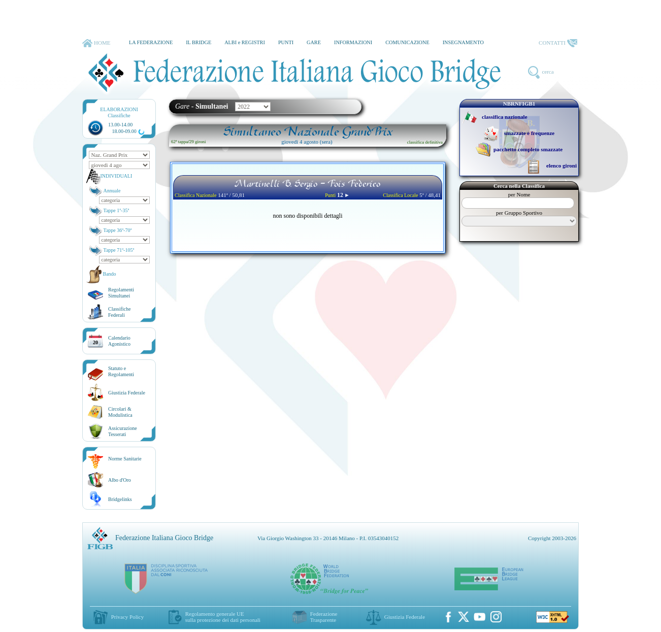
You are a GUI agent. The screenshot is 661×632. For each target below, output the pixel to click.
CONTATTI (558, 43)
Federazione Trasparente (324, 617)
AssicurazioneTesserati (122, 431)
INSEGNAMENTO (463, 42)
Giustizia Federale (126, 392)
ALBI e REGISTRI (244, 42)
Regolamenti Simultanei (121, 292)
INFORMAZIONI (353, 42)
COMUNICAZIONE (407, 42)
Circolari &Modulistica (120, 412)
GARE (314, 42)
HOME (96, 43)
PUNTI (285, 42)
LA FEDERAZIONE (151, 42)
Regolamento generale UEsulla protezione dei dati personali (222, 617)
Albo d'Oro (119, 480)
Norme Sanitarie (125, 458)
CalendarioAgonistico (119, 341)
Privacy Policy (127, 617)
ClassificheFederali (119, 312)
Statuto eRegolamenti (121, 371)
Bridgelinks (120, 499)
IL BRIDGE (198, 42)
